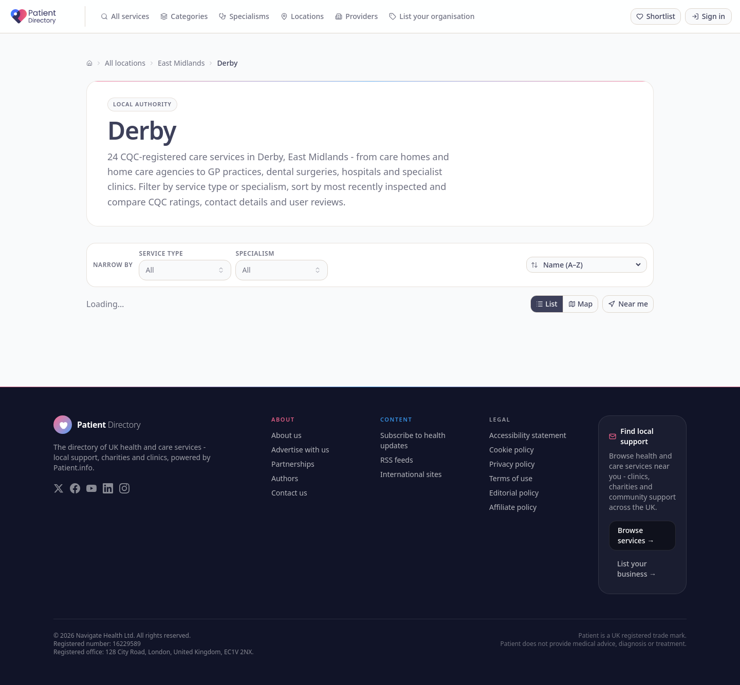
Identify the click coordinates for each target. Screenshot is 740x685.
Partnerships (292, 464)
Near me (628, 304)
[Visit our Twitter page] (58, 488)
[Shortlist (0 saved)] (656, 16)
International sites (411, 474)
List (546, 304)
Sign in (708, 16)
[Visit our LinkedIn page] (108, 488)
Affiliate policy (512, 507)
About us (286, 435)
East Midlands (181, 63)
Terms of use (510, 478)
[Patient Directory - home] (46, 16)
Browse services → (636, 535)
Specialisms (244, 16)
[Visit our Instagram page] (124, 488)
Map (580, 304)
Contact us (289, 493)
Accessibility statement (527, 435)
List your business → (636, 569)
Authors (284, 478)
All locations (125, 63)
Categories (184, 16)
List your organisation (431, 16)
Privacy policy (512, 464)
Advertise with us (300, 449)
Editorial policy (514, 493)
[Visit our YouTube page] (91, 488)
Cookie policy (511, 449)
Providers (356, 16)
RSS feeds (396, 460)
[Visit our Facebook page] (75, 488)
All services (125, 16)
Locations (302, 16)
